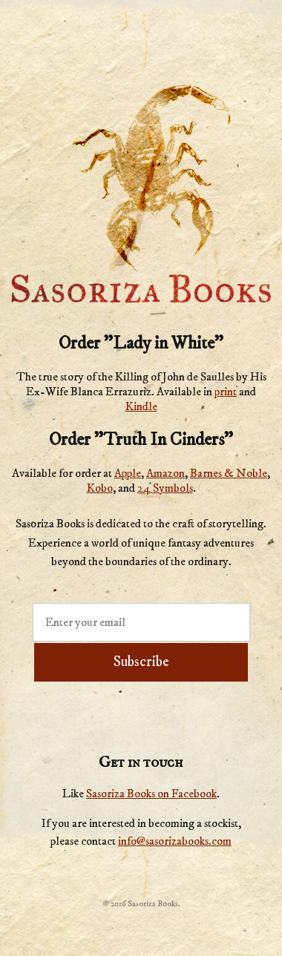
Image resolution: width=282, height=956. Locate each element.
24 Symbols (165, 488)
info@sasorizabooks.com (175, 841)
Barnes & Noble (228, 473)
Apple (127, 473)
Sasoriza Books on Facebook (151, 793)
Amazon (165, 473)
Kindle (141, 406)
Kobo (100, 488)
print (225, 391)
